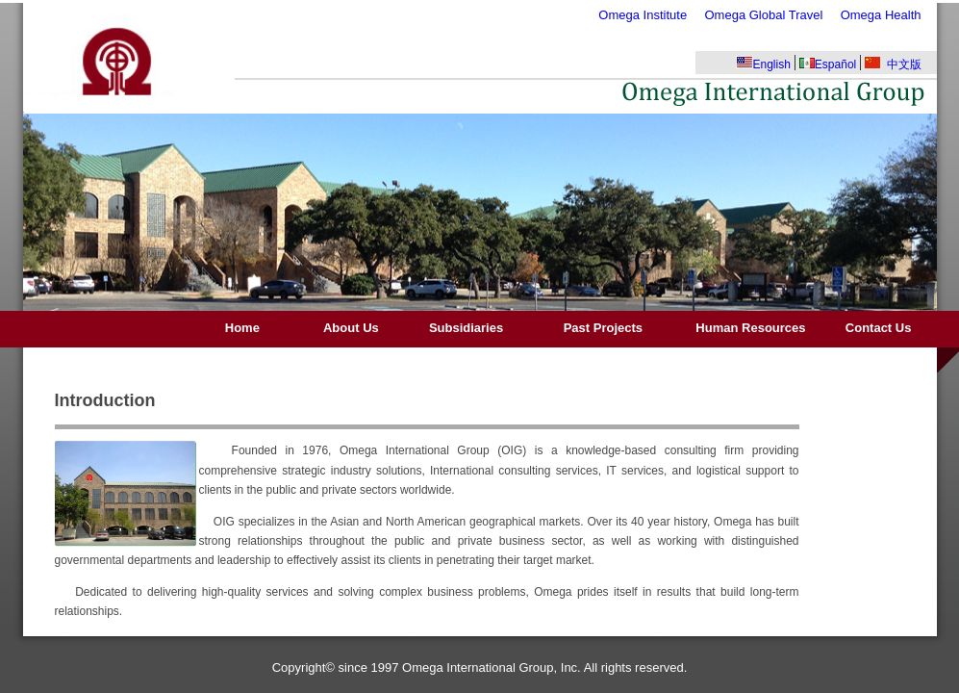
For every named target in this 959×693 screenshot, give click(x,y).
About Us (351, 328)
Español (827, 64)
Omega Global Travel (763, 15)
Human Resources (751, 328)
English (763, 63)
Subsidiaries (466, 328)
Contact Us (878, 328)
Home (242, 328)
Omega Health (881, 15)
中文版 (893, 64)
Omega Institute (642, 15)
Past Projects (603, 328)
